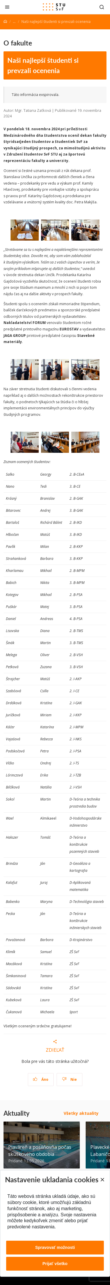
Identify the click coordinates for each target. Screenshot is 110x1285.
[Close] (102, 1180)
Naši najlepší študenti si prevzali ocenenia (43, 65)
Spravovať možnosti (55, 1247)
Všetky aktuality (81, 1113)
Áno (40, 1079)
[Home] (5, 21)
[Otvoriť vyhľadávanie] (102, 7)
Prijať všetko (55, 1263)
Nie (69, 1079)
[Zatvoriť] (7, 7)
